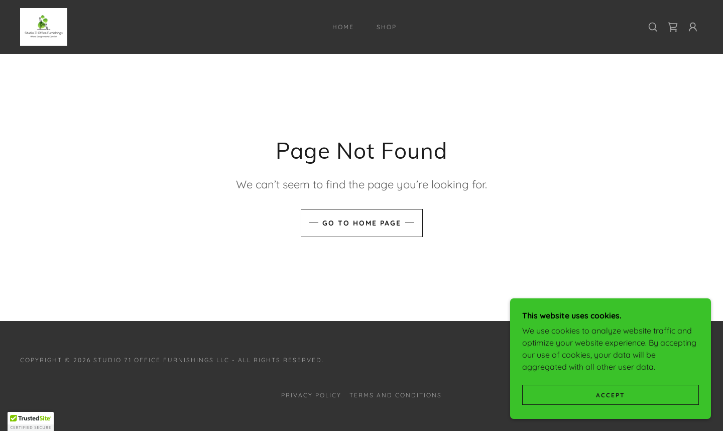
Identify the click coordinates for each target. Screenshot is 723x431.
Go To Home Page (361, 223)
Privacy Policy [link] (311, 395)
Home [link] (343, 27)
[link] (43, 26)
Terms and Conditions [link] (395, 395)
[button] (693, 27)
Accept (610, 395)
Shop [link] (387, 27)
